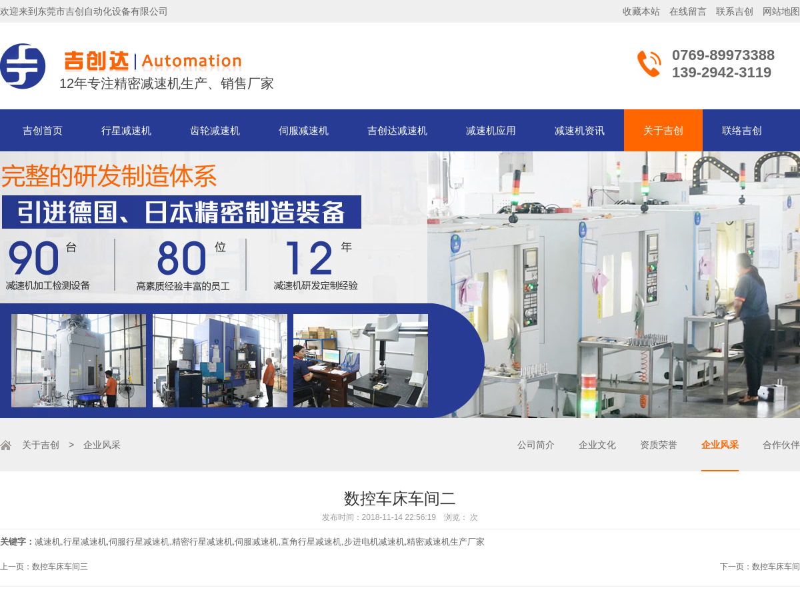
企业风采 (720, 444)
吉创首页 (43, 130)
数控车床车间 (776, 566)
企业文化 (597, 444)
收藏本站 (641, 11)
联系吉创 (734, 11)
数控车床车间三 (60, 566)
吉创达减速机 (397, 130)
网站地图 (781, 11)
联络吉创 (742, 130)
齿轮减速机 (215, 130)
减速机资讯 (580, 130)
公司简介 (536, 444)
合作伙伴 (781, 444)
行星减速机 (126, 130)
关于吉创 (663, 130)
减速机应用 (491, 130)
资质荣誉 (658, 444)
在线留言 (688, 11)
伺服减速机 (304, 130)
